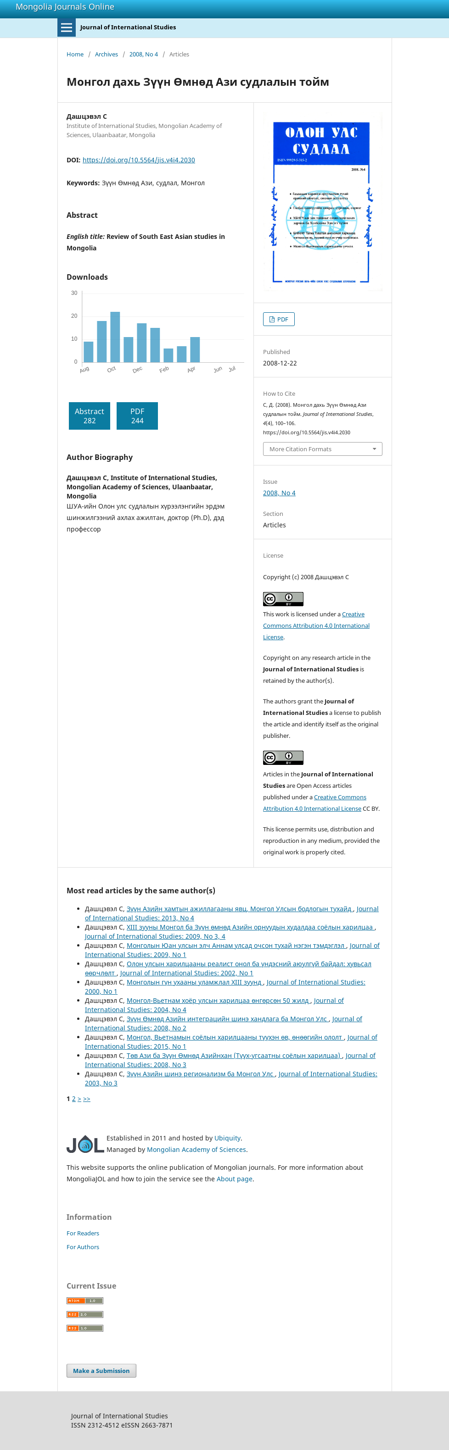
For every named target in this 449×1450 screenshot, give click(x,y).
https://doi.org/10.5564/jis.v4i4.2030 (139, 159)
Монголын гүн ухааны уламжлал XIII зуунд (195, 982)
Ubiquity (227, 1138)
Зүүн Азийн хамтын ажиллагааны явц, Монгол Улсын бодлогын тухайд (240, 908)
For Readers (83, 1233)
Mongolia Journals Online (65, 6)
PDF (282, 319)
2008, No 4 (143, 54)
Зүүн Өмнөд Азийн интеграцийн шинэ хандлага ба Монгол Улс (228, 1018)
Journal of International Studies (128, 27)
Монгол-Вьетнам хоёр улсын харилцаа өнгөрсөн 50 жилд (218, 1000)
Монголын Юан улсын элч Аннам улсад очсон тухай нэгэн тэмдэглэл (236, 945)
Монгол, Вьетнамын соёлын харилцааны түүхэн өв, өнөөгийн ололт (235, 1037)
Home (75, 54)
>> (86, 1098)
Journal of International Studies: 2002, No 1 (186, 973)
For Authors (83, 1247)
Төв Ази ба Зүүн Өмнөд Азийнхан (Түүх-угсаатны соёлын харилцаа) (234, 1055)
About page (235, 1178)
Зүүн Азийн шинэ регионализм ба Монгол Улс (201, 1073)
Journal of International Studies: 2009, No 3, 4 (155, 936)
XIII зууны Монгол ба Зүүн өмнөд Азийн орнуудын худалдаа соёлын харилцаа (251, 927)
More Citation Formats (300, 449)
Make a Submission (101, 1371)
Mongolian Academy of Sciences (196, 1149)
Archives (106, 54)
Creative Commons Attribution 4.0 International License (316, 625)
